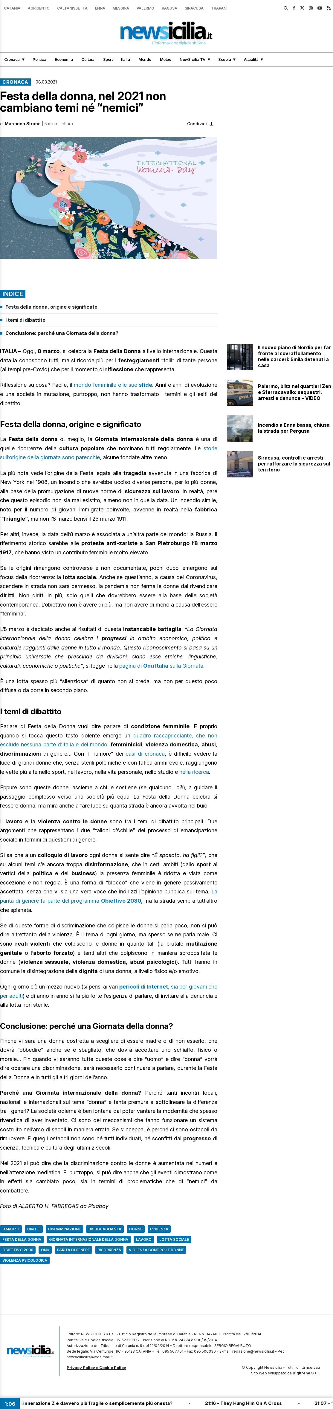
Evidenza (159, 1229)
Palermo (145, 8)
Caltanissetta (72, 8)
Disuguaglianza (104, 1229)
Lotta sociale (174, 1239)
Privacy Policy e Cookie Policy (96, 1367)
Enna (100, 8)
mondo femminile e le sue (113, 385)
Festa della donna (21, 1239)
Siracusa (194, 8)
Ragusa (169, 8)
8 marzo (10, 1229)
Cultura (87, 59)
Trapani (219, 8)
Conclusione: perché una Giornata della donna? (61, 333)
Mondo (144, 59)
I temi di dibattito (25, 320)
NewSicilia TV (192, 59)
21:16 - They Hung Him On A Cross (249, 1403)
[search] (286, 8)
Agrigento (39, 8)
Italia (125, 59)
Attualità (251, 59)
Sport (108, 59)
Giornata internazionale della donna (88, 1239)
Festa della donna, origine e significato (51, 307)
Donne (135, 1229)
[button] (108, 198)
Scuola (224, 59)
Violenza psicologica (24, 1260)
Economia (64, 59)
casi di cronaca (145, 754)
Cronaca (12, 59)
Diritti (33, 1229)
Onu (45, 1250)
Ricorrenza (109, 1250)
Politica (39, 59)
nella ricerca (194, 772)
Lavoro (144, 1239)
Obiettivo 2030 (17, 1250)
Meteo (165, 59)
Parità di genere (73, 1250)
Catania (12, 8)
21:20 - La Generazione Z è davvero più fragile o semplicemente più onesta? (91, 1403)
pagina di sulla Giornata (161, 666)
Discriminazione (64, 1229)
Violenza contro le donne (156, 1250)
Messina (121, 8)
